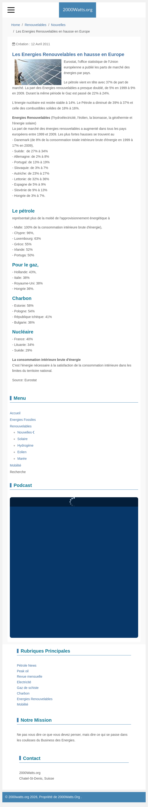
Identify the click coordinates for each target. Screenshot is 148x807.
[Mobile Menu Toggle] (11, 9)
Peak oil (23, 671)
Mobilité (22, 704)
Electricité (24, 682)
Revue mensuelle (29, 676)
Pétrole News (26, 665)
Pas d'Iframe (74, 567)
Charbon (23, 693)
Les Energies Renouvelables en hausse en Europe (68, 54)
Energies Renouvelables (35, 699)
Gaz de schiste (28, 688)
